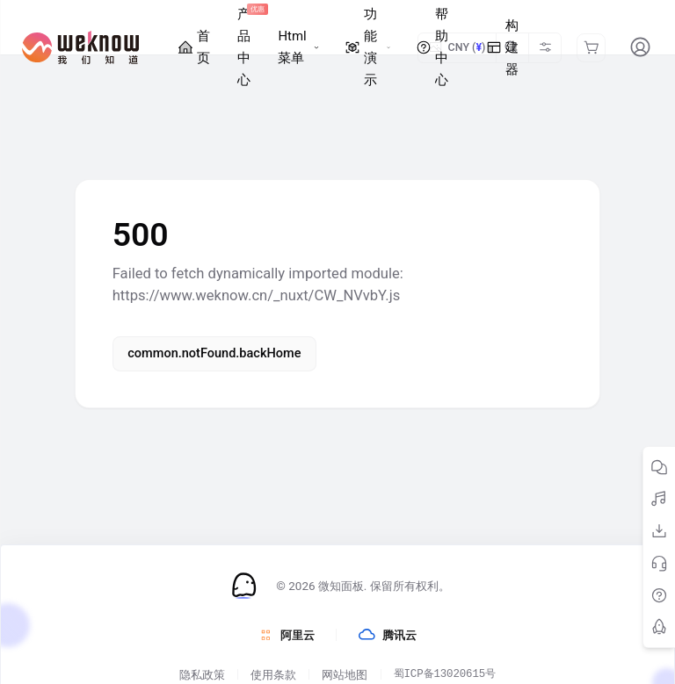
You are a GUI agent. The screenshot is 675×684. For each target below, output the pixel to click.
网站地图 (344, 673)
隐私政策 (202, 673)
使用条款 (273, 673)
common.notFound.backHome (214, 353)
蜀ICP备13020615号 (445, 673)
